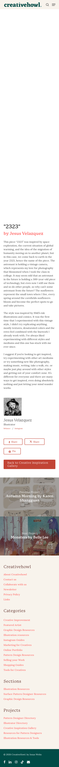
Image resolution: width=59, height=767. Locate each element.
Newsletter (10, 589)
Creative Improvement (17, 620)
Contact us (10, 579)
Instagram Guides (14, 640)
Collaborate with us (15, 584)
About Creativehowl (15, 574)
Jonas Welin (36, 754)
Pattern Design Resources (19, 654)
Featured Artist (12, 625)
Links (7, 599)
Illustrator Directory (16, 723)
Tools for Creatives (15, 669)
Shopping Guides (14, 664)
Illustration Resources (17, 689)
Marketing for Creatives (18, 645)
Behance (7, 428)
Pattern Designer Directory (20, 718)
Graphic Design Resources (19, 630)
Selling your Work (14, 659)
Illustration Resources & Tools (21, 738)
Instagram (19, 428)
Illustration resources (16, 635)
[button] (53, 4)
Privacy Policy (12, 594)
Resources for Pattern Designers (23, 733)
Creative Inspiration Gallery (20, 728)
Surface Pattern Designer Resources (25, 694)
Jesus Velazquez (18, 420)
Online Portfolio (13, 649)
